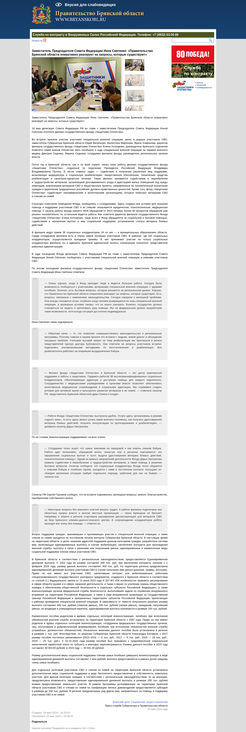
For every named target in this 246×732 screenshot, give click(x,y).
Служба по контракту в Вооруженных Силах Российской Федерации (84, 34)
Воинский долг (121, 702)
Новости (37, 40)
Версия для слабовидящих (90, 5)
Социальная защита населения (149, 702)
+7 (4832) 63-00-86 (165, 34)
